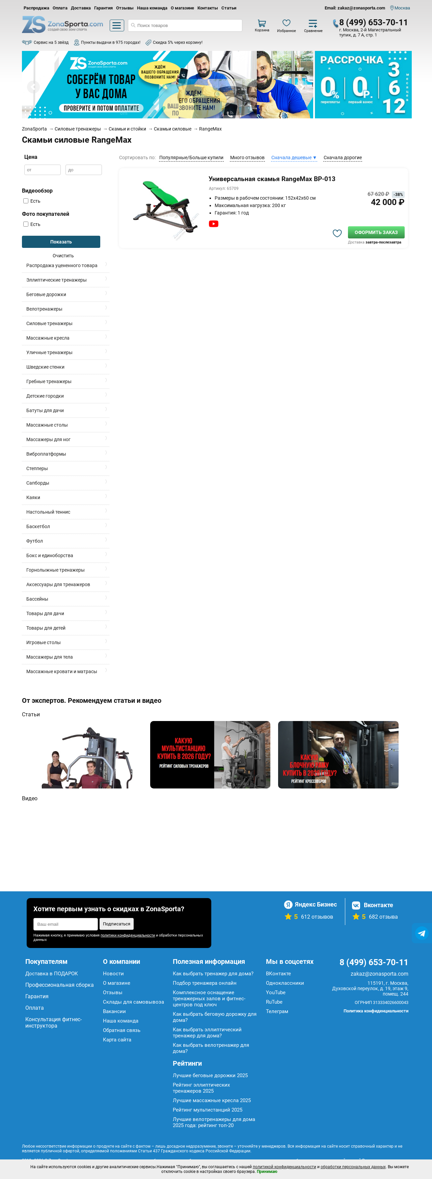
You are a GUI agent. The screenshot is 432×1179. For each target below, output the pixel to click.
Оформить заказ (376, 232)
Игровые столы (43, 642)
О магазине (182, 7)
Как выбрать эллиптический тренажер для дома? (207, 1033)
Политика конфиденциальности (376, 1010)
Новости (113, 974)
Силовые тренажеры (49, 323)
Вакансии (114, 1011)
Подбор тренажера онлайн (205, 983)
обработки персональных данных (353, 1166)
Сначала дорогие (343, 157)
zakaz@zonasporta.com (379, 974)
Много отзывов (247, 157)
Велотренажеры (44, 309)
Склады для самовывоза (133, 1002)
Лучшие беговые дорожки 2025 (210, 1075)
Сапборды (37, 483)
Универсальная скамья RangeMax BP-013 (272, 179)
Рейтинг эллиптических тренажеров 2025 (201, 1088)
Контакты (207, 7)
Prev (33, 87)
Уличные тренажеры (49, 352)
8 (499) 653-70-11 (373, 22)
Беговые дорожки (46, 294)
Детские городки (45, 396)
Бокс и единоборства (49, 555)
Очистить (63, 255)
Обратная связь (121, 1030)
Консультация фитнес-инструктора (53, 1022)
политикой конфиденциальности (284, 1166)
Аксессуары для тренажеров (58, 584)
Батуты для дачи (45, 410)
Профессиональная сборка (59, 985)
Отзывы (125, 7)
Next (301, 87)
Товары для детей (45, 628)
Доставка (81, 7)
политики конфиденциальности (128, 935)
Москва (402, 7)
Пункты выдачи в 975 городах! (110, 42)
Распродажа (36, 7)
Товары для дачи (45, 613)
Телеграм (277, 1011)
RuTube (274, 1002)
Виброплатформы (46, 454)
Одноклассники (285, 983)
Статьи (228, 7)
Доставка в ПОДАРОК (51, 974)
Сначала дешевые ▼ (294, 157)
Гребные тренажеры (49, 381)
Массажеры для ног (48, 439)
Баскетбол (38, 526)
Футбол (34, 541)
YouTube (276, 992)
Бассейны (37, 599)
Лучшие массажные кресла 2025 (212, 1100)
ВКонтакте (278, 974)
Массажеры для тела (49, 657)
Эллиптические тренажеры (56, 280)
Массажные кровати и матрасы (61, 671)
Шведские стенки (45, 367)
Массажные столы (47, 425)
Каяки (33, 497)
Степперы (37, 468)
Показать (61, 242)
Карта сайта (117, 1040)
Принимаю (267, 1171)
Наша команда (152, 7)
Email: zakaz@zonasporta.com (355, 7)
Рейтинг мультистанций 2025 (207, 1110)
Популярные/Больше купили (191, 157)
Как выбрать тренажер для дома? (213, 974)
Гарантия (103, 7)
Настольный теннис (48, 512)
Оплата (60, 7)
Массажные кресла (48, 338)
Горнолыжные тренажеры (55, 570)
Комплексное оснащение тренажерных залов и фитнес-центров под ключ (209, 998)
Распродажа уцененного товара (62, 265)
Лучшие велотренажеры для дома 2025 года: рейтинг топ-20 (214, 1122)
